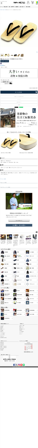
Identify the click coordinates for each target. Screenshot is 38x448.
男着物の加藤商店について (5, 323)
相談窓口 (1, 327)
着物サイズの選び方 (3, 346)
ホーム (1, 6)
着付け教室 (28, 6)
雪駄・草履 (4, 9)
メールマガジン (2, 332)
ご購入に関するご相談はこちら (5, 354)
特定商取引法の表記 (3, 337)
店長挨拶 (1, 326)
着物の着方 (2, 342)
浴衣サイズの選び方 (3, 347)
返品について (21, 326)
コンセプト (2, 325)
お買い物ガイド (22, 6)
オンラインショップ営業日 (24, 340)
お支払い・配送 (21, 325)
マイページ (21, 332)
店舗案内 (17, 6)
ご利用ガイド (22, 323)
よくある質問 (21, 331)
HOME (1, 9)
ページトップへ (36, 232)
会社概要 (1, 330)
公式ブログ (2, 336)
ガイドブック (2, 335)
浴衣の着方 (2, 343)
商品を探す (6, 6)
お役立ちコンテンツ (4, 340)
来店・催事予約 (11, 6)
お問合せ (20, 330)
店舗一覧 (1, 331)
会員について (21, 327)
